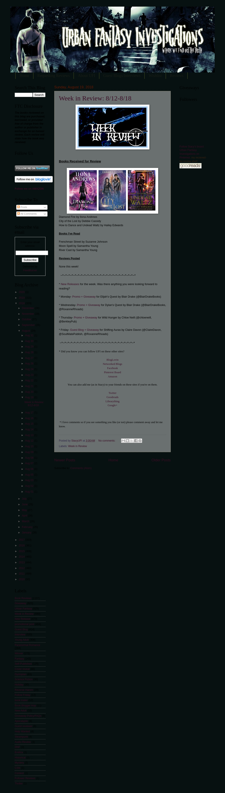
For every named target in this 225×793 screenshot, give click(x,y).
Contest (19, 773)
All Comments (27, 213)
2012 (22, 568)
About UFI (86, 75)
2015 (22, 551)
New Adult (21, 710)
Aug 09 (29, 452)
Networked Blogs (112, 364)
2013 (22, 562)
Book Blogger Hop (25, 705)
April (25, 515)
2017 (22, 539)
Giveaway (20, 603)
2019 (22, 297)
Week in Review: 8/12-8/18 (95, 98)
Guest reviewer (23, 726)
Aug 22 (29, 380)
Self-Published (23, 663)
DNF (17, 747)
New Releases (70, 284)
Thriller (19, 783)
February (27, 527)
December (28, 308)
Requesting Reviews (53, 75)
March (26, 521)
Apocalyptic (21, 721)
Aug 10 (29, 446)
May (25, 510)
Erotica (19, 752)
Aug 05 (29, 474)
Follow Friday (22, 695)
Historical (20, 757)
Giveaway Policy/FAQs (28, 715)
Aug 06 (29, 469)
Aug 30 (29, 341)
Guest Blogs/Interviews (121, 75)
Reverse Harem (24, 689)
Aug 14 (29, 429)
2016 (22, 545)
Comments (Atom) (81, 468)
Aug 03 (29, 480)
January (27, 532)
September (29, 325)
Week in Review (77, 446)
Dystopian (20, 674)
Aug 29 (29, 346)
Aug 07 (29, 463)
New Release (22, 618)
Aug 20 (29, 391)
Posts (22, 207)
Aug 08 (29, 457)
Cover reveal (22, 669)
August (26, 330)
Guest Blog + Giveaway (84, 329)
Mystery (19, 762)
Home (24, 75)
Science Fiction (24, 679)
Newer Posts (64, 460)
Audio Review (23, 742)
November (28, 313)
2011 (22, 573)
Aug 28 (29, 352)
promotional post (24, 624)
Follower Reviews (25, 778)
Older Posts (161, 460)
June (25, 504)
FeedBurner (30, 270)
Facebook (112, 368)
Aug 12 (29, 440)
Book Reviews (23, 598)
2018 (22, 303)
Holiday (19, 684)
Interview (20, 634)
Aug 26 (29, 363)
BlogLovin (112, 359)
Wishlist (155, 75)
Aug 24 (29, 369)
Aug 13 (29, 435)
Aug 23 (29, 374)
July (24, 498)
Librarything (112, 401)
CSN (17, 767)
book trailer (21, 700)
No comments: (107, 440)
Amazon (112, 376)
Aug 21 (29, 386)
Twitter (112, 393)
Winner (19, 653)
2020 (22, 292)
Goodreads (112, 397)
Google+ (112, 405)
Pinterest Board (112, 372)
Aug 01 (29, 491)
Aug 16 (29, 418)
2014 (22, 556)
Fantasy (19, 658)
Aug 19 (29, 397)
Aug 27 (29, 358)
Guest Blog (21, 629)
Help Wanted (22, 731)
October (27, 319)
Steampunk (21, 736)
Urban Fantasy (23, 608)
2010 (22, 579)
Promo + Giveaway (84, 296)
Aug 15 (29, 423)
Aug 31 (29, 335)
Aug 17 (29, 412)
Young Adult (22, 639)
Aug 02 (29, 485)
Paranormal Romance (27, 645)
